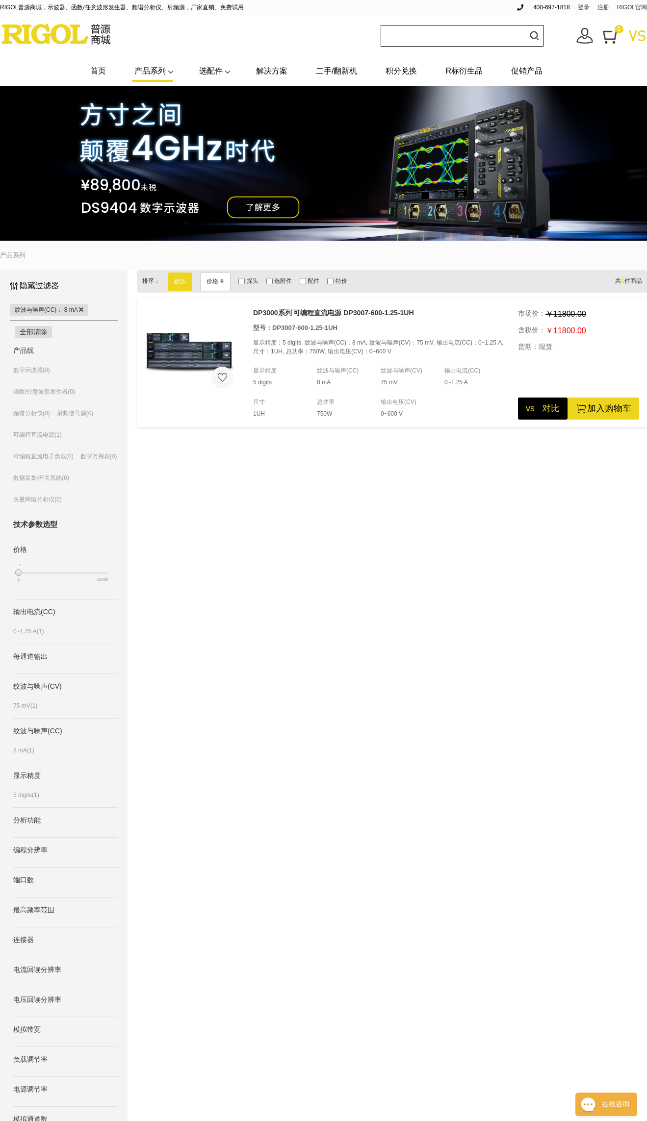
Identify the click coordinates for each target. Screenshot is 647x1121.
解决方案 (271, 71)
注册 (603, 7)
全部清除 (33, 332)
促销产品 (527, 71)
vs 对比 (543, 408)
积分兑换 (401, 71)
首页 (98, 71)
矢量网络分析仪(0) (37, 499)
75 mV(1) (25, 705)
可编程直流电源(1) (37, 434)
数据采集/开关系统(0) (41, 477)
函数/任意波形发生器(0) (44, 391)
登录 (584, 7)
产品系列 (150, 71)
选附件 (279, 280)
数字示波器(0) (31, 370)
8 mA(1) (23, 750)
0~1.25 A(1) (28, 631)
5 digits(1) (26, 795)
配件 (309, 280)
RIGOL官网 (632, 7)
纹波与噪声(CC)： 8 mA (49, 309)
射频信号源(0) (75, 413)
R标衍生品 (464, 71)
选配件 (211, 71)
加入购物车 (603, 409)
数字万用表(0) (98, 456)
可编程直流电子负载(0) (43, 456)
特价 (337, 280)
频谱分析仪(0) (31, 413)
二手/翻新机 (336, 71)
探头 (248, 280)
